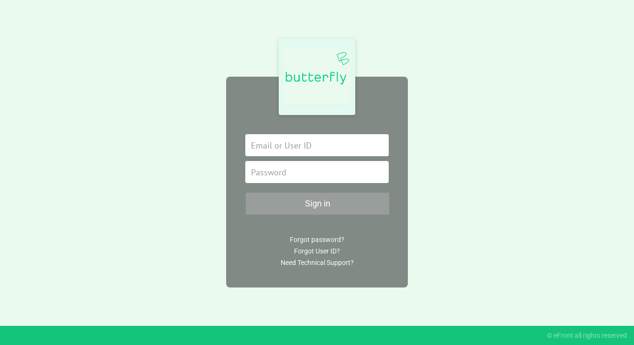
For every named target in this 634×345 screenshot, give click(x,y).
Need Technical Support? (317, 262)
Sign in (317, 203)
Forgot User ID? (317, 251)
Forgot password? (317, 239)
